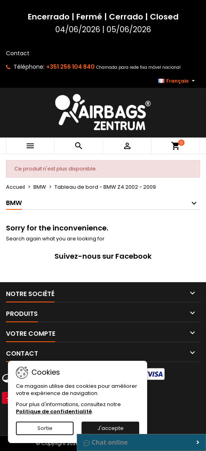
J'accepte (110, 428)
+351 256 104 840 (70, 67)
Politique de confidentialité (54, 411)
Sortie (44, 428)
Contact (17, 53)
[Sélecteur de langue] (177, 81)
